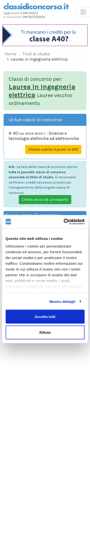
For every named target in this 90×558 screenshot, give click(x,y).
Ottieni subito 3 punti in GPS (53, 149)
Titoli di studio (36, 54)
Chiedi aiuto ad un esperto (45, 199)
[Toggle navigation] (83, 12)
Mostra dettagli (62, 301)
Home (10, 54)
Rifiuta (45, 332)
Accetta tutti (45, 317)
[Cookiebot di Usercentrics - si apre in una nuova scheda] (64, 222)
